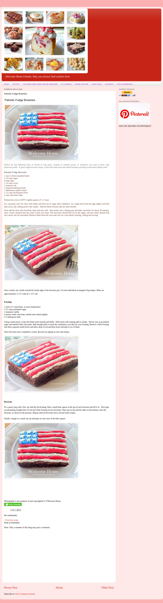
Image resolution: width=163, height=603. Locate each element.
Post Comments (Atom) (25, 594)
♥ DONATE (109, 84)
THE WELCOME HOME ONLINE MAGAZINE (40, 84)
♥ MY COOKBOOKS (125, 84)
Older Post (107, 587)
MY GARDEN (66, 84)
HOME (6, 84)
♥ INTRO (16, 84)
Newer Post (10, 587)
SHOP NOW (96, 84)
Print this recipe (11, 520)
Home (59, 587)
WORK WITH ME (81, 84)
